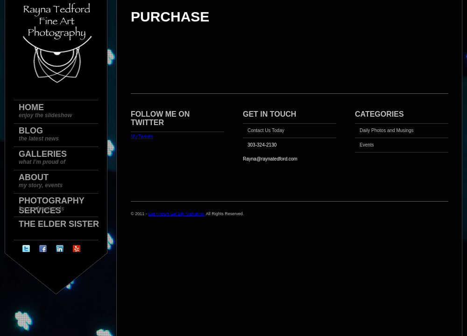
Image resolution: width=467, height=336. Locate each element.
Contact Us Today (266, 130)
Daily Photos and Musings (387, 130)
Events (367, 144)
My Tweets (142, 136)
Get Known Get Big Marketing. (176, 213)
